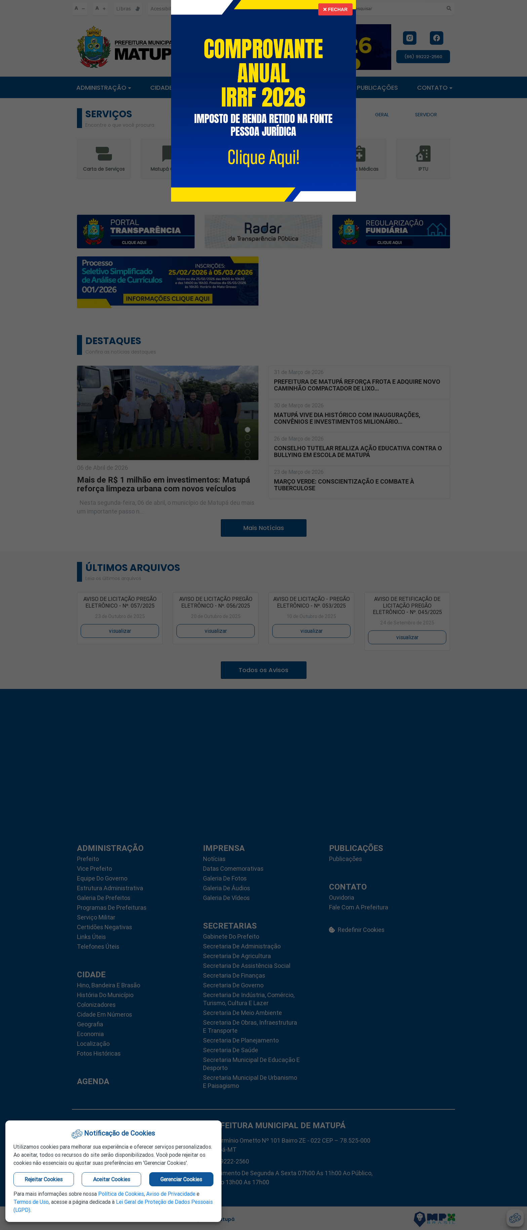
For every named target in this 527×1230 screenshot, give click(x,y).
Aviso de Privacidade (170, 1193)
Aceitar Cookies (111, 1179)
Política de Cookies (121, 1193)
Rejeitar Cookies (44, 1179)
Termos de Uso (31, 1201)
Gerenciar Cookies (181, 1179)
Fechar (335, 9)
